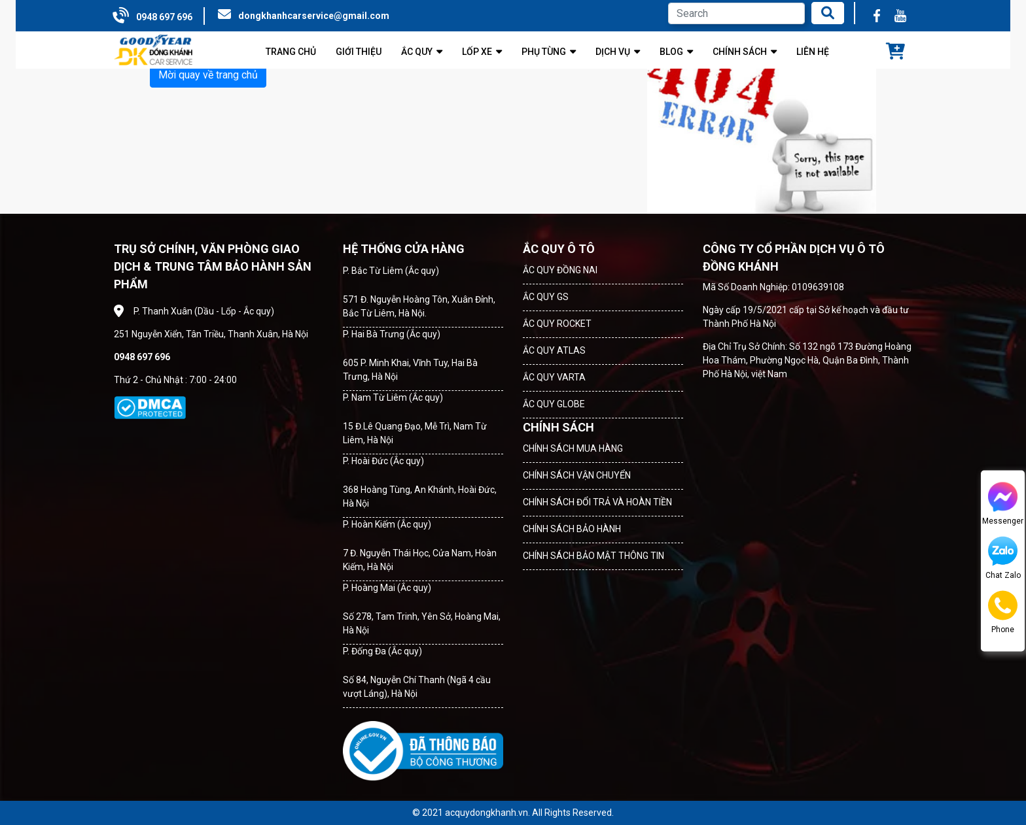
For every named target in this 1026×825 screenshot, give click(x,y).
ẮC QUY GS (546, 297)
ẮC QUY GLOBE (554, 404)
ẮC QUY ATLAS (554, 350)
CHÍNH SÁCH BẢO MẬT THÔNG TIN (593, 555)
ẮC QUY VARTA (554, 377)
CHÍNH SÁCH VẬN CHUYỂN (577, 475)
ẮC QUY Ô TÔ (559, 249)
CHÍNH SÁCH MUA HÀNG (573, 448)
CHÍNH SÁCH (558, 427)
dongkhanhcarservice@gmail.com (313, 15)
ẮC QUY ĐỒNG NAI (560, 270)
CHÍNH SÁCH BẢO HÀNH (572, 529)
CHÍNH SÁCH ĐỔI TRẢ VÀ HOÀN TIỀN (597, 502)
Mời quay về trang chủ (208, 75)
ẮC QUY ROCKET (557, 323)
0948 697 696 (164, 17)
